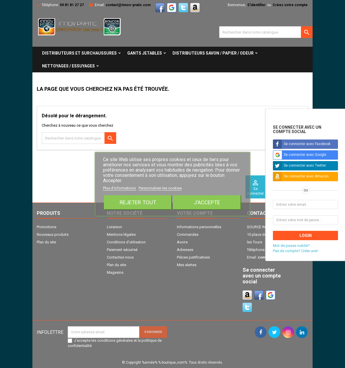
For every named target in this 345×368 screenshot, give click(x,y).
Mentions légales (121, 234)
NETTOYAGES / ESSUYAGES (68, 66)
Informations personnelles (199, 227)
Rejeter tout (138, 202)
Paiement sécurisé (122, 249)
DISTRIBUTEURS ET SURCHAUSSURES (79, 53)
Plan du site (46, 242)
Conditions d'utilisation (126, 242)
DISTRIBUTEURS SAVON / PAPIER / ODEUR (213, 53)
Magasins (115, 272)
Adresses (185, 249)
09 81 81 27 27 (72, 5)
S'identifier (256, 5)
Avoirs (182, 242)
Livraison (114, 227)
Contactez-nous (120, 257)
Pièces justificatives (193, 257)
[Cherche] (266, 32)
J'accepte (207, 202)
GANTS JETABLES (144, 53)
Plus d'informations (120, 188)
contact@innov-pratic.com (128, 5)
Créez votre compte (290, 5)
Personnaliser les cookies (160, 188)
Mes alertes (186, 265)
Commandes (187, 234)
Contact (258, 213)
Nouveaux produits (53, 234)
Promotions (46, 227)
